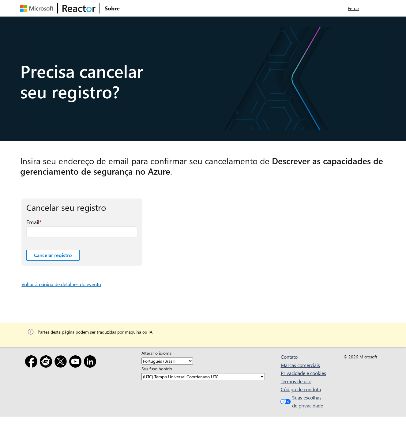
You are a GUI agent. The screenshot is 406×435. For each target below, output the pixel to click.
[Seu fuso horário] (203, 376)
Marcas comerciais (300, 365)
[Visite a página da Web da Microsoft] (38, 8)
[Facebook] (32, 362)
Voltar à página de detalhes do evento (61, 284)
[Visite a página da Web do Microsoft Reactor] (79, 8)
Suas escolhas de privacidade (301, 401)
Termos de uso (296, 381)
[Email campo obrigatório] (81, 231)
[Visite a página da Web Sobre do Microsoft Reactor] (112, 8)
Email (32, 222)
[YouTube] (76, 362)
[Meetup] (47, 362)
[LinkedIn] (91, 362)
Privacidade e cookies (303, 373)
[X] (62, 362)
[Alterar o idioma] (167, 361)
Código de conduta (301, 389)
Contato (289, 357)
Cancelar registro (53, 255)
